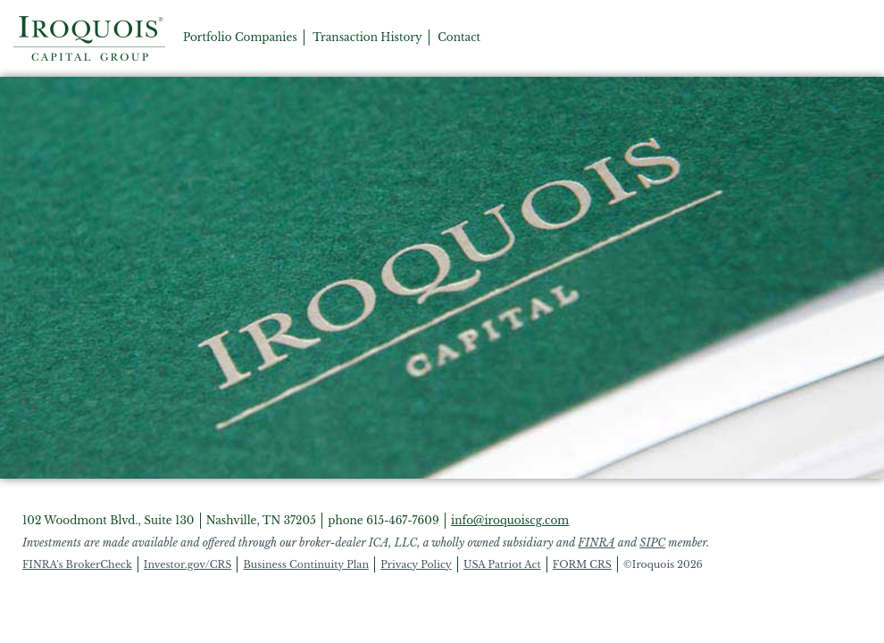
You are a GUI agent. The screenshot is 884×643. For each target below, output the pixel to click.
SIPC (652, 542)
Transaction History (367, 37)
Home (89, 38)
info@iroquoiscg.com (510, 520)
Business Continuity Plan (306, 564)
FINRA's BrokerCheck (77, 564)
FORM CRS (582, 564)
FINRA (596, 542)
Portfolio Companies (240, 37)
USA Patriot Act (502, 564)
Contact (459, 37)
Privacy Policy (416, 564)
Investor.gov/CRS (187, 564)
